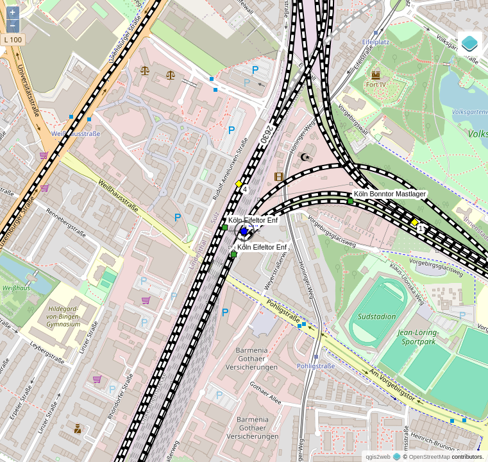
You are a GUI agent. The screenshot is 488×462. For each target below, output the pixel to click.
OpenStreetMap (429, 457)
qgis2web (378, 457)
